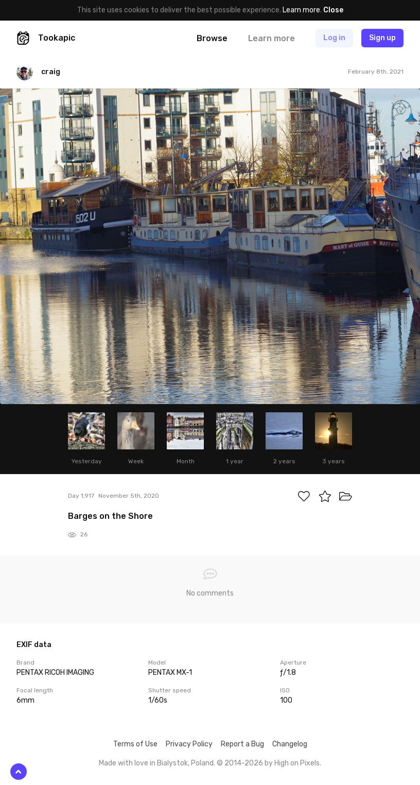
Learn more (301, 10)
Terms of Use (135, 744)
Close (333, 10)
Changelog (289, 744)
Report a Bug (242, 744)
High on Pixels (297, 763)
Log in (334, 37)
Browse (212, 38)
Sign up (382, 37)
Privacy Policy (189, 744)
